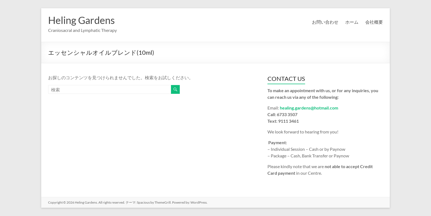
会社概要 (374, 21)
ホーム (351, 21)
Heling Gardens (81, 20)
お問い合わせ (325, 21)
